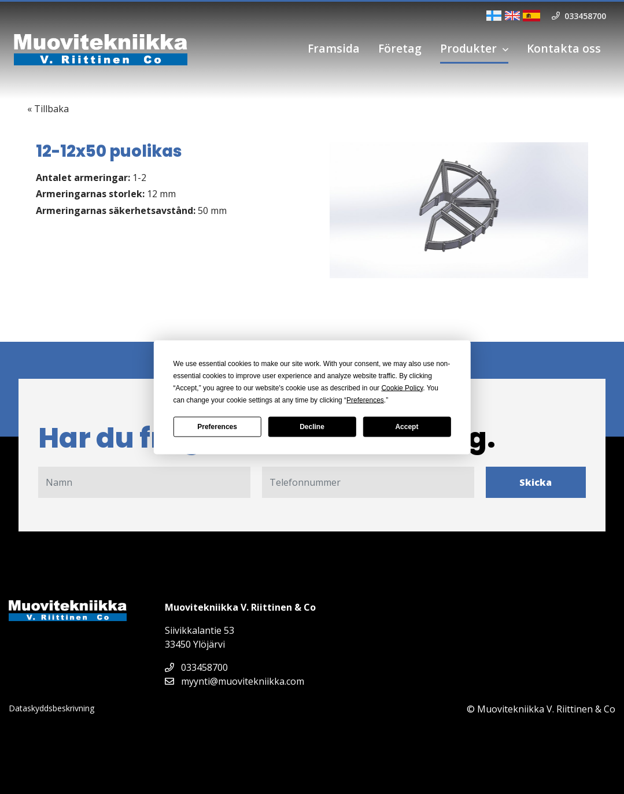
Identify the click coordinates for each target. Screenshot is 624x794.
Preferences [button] (365, 400)
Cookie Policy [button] (402, 387)
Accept (406, 427)
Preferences (217, 427)
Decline (312, 427)
